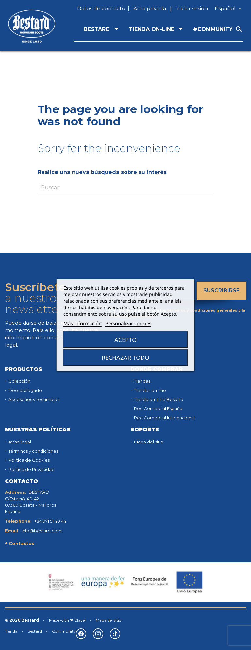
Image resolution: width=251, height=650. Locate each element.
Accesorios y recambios (33, 399)
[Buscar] (125, 187)
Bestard (34, 631)
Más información (82, 323)
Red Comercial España (157, 408)
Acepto (125, 339)
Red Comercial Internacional (164, 417)
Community (64, 631)
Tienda (11, 631)
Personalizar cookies (128, 323)
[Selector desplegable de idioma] (229, 9)
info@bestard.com (41, 530)
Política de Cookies (29, 460)
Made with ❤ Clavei (67, 620)
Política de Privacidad (31, 469)
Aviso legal (19, 441)
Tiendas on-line (149, 390)
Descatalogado (25, 390)
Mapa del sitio (148, 441)
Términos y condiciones (33, 451)
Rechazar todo (125, 357)
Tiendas (141, 381)
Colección (19, 381)
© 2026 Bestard (22, 620)
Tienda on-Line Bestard (158, 399)
